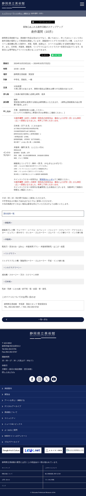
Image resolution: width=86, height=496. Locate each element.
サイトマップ (6, 468)
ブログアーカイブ (10, 442)
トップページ (6, 13)
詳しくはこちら (8, 372)
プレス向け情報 (49, 479)
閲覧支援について (7, 473)
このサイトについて (51, 468)
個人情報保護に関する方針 (53, 473)
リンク (4, 485)
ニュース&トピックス (12, 424)
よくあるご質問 (9, 430)
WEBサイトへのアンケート (14, 436)
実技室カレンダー (47, 179)
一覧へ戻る (43, 319)
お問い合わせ (6, 479)
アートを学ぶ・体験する (21, 13)
